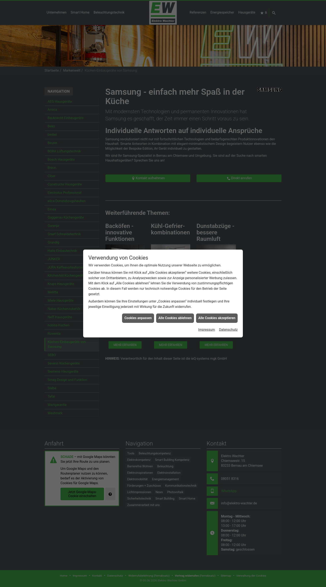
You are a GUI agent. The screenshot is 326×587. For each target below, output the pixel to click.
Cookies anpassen (138, 296)
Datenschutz (228, 308)
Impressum (206, 308)
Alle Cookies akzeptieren (216, 296)
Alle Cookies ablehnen (175, 296)
